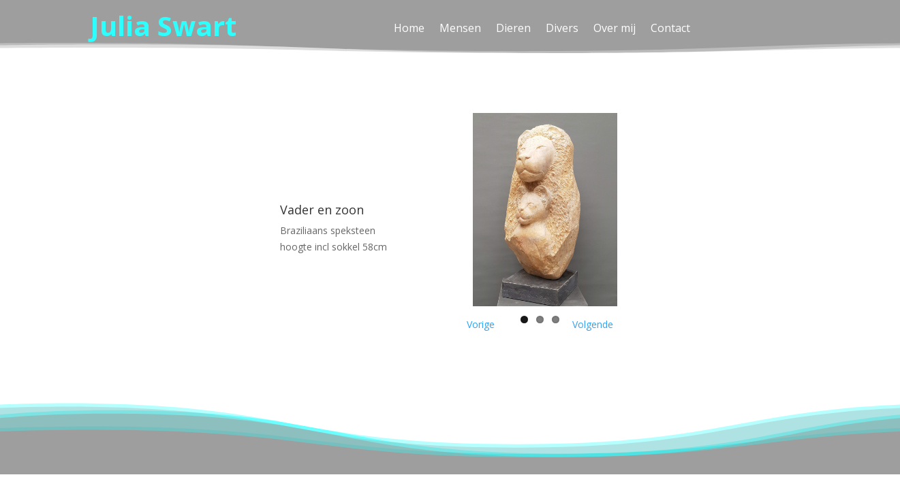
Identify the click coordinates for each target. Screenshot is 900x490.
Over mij (614, 29)
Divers (562, 29)
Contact (670, 29)
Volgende (592, 324)
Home (409, 29)
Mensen (460, 29)
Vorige (481, 324)
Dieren (513, 29)
